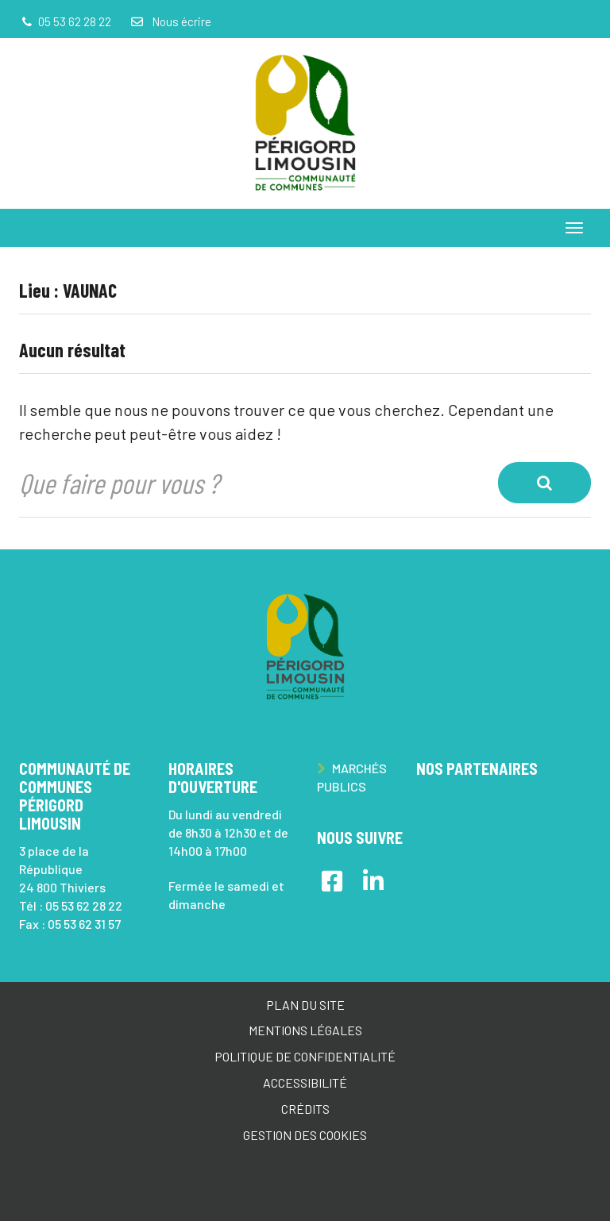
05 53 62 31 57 (84, 923)
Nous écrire (169, 21)
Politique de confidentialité (305, 1056)
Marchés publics (352, 777)
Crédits (305, 1108)
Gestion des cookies (305, 1134)
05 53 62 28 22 (83, 905)
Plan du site (305, 1004)
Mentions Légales (305, 1030)
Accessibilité (305, 1082)
